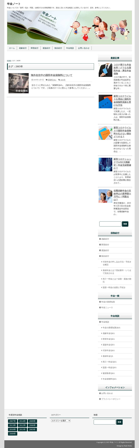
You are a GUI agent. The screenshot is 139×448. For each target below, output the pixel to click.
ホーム (12, 48)
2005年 (63, 80)
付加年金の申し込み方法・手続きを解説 (117, 263)
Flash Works (128, 446)
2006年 (32, 425)
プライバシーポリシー (110, 399)
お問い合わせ (83, 48)
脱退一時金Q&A (109, 368)
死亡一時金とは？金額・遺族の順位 (117, 280)
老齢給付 (23, 48)
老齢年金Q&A (109, 333)
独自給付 (58, 48)
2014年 (22, 421)
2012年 (22, 425)
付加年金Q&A (109, 350)
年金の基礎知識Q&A (111, 328)
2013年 (12, 425)
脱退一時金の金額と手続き (114, 287)
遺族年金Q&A (109, 345)
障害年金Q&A (109, 339)
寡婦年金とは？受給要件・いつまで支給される (117, 271)
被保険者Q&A (109, 373)
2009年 (32, 421)
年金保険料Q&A (109, 379)
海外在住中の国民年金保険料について (51, 75)
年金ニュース (107, 308)
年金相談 (70, 48)
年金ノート (14, 3)
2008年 (12, 434)
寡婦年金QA (108, 356)
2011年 (22, 429)
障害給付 (34, 48)
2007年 (12, 421)
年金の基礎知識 (108, 302)
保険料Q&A (52, 80)
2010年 (12, 429)
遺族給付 (46, 48)
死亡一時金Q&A (109, 362)
